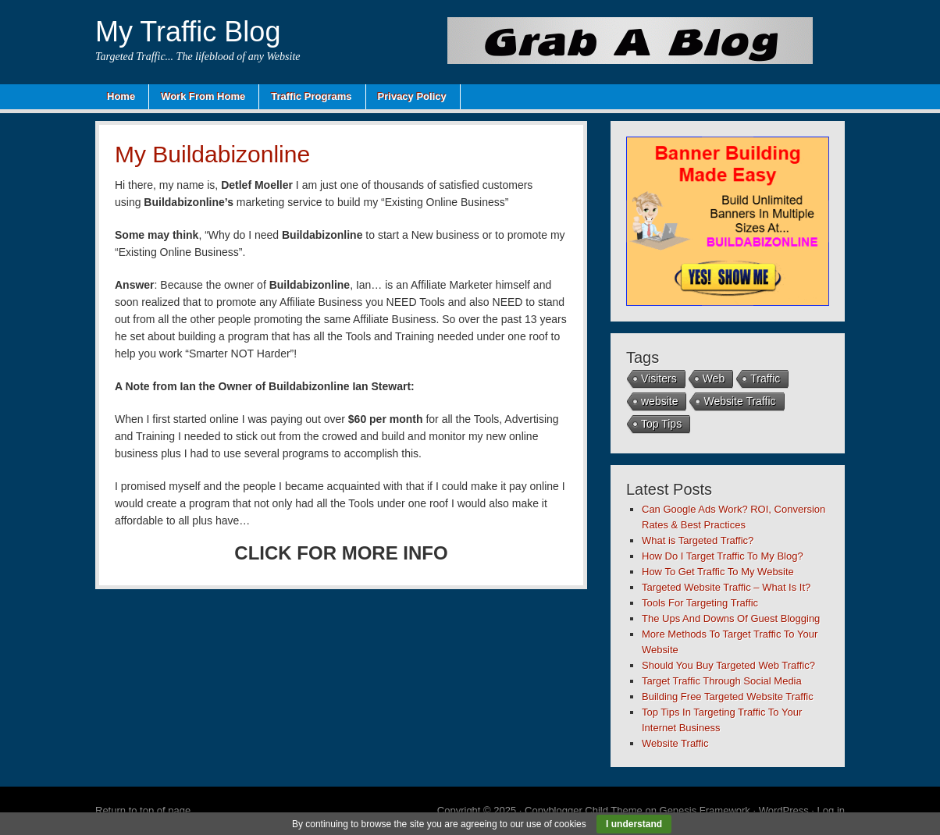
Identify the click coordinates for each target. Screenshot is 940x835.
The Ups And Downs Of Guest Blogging (731, 618)
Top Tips (661, 424)
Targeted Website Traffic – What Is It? (726, 587)
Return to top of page (142, 810)
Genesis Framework (705, 810)
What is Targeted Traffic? (697, 540)
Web (714, 378)
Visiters (659, 378)
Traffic (765, 378)
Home (121, 96)
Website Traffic (739, 401)
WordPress (784, 810)
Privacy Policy (412, 96)
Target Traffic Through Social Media (722, 681)
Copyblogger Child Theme (584, 810)
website (659, 401)
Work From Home (203, 96)
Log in (831, 810)
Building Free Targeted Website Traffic (728, 696)
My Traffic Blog (187, 32)
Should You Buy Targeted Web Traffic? (728, 665)
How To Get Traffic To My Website (718, 571)
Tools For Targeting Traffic (700, 603)
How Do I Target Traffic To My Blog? (722, 556)
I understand (634, 824)
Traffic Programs (311, 96)
